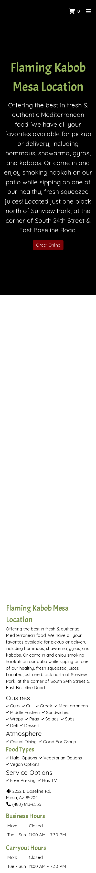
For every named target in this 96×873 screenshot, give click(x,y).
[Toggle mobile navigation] (88, 11)
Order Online (48, 245)
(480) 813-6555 (23, 804)
